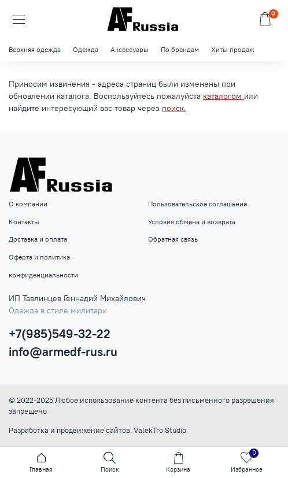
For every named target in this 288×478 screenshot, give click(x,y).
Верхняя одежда (35, 49)
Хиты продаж (232, 49)
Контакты (24, 221)
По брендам (180, 49)
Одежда (85, 49)
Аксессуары (129, 49)
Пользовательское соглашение (197, 203)
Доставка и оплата (38, 239)
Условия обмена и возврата (191, 221)
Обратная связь (173, 239)
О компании (28, 203)
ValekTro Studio (160, 430)
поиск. (174, 108)
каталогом (223, 96)
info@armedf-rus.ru (63, 352)
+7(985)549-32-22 (59, 334)
